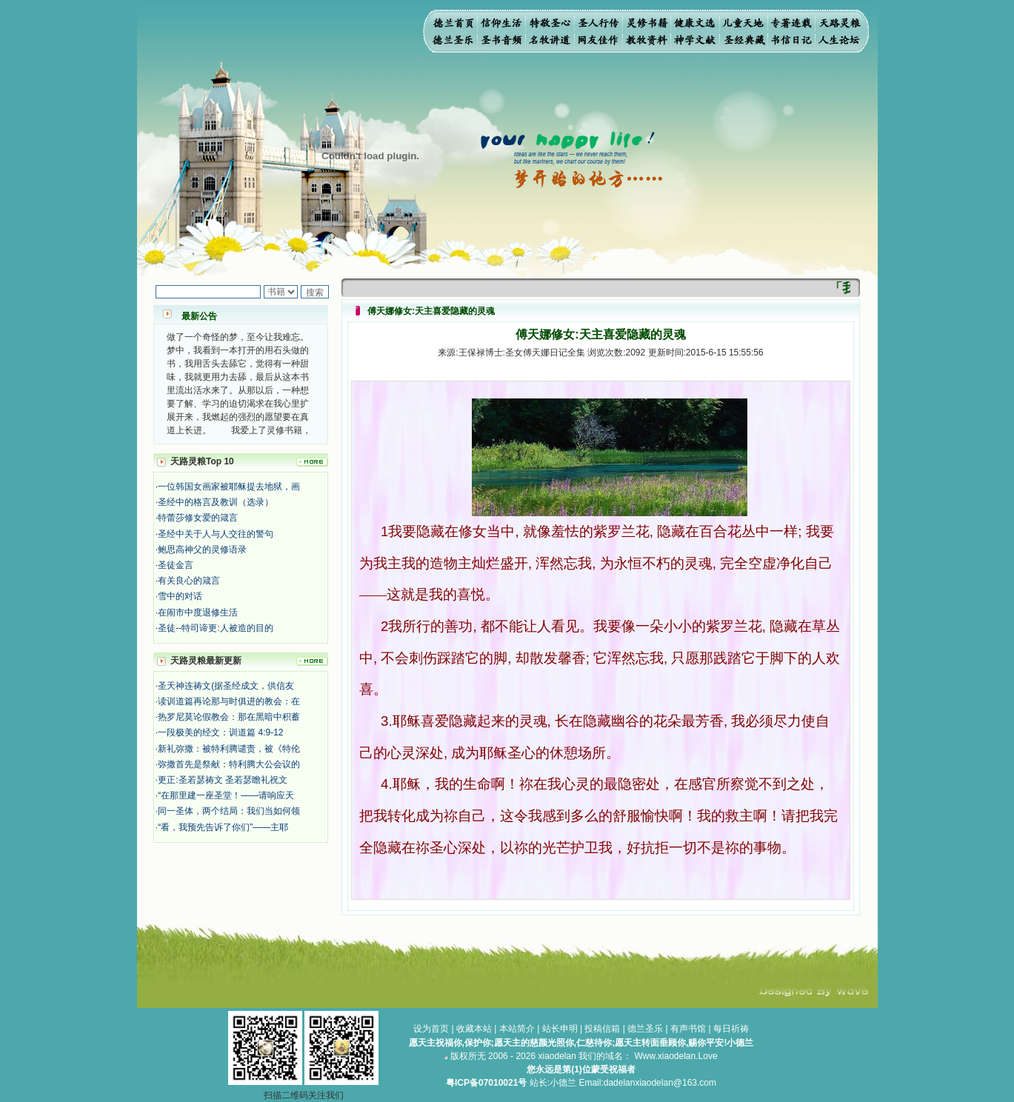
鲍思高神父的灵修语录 (202, 549)
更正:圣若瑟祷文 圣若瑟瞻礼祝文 (222, 780)
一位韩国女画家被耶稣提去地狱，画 (229, 486)
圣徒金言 (175, 565)
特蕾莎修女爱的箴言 (198, 517)
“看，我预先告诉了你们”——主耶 (223, 827)
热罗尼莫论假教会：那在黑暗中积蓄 (229, 717)
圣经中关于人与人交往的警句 (215, 534)
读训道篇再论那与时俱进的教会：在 (229, 701)
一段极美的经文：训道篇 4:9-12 (220, 732)
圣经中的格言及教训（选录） (215, 502)
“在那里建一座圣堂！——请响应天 (226, 795)
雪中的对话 (180, 596)
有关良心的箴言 (189, 580)
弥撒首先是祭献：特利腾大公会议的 (229, 764)
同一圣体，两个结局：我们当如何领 (229, 811)
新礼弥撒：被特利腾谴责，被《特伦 (229, 749)
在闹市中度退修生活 (198, 612)
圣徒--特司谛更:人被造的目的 (215, 628)
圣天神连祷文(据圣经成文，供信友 (226, 686)
